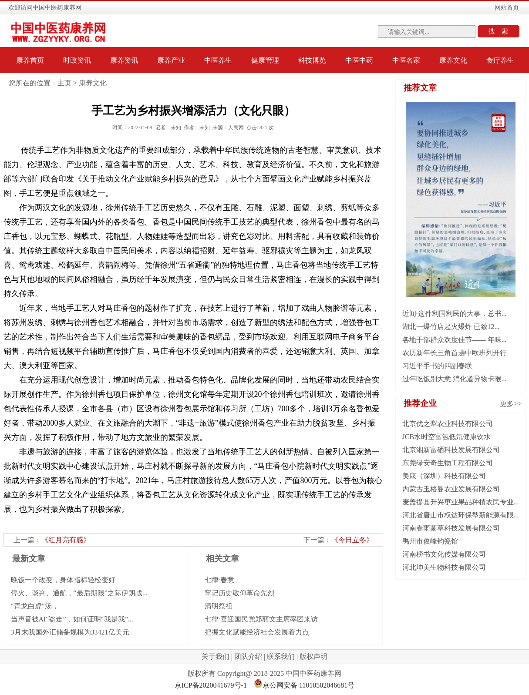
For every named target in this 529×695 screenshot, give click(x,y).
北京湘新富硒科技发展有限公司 (451, 449)
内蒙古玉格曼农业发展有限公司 (451, 489)
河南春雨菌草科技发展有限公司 (451, 528)
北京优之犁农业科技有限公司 (447, 423)
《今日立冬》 (352, 540)
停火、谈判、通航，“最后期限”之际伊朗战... (79, 593)
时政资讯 (77, 60)
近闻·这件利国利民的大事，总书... (454, 313)
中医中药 (359, 60)
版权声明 (313, 656)
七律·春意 (219, 580)
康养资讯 (124, 60)
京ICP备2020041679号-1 (211, 685)
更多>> (511, 403)
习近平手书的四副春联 (437, 365)
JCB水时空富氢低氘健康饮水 (446, 436)
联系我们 (281, 656)
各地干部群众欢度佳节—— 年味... (454, 339)
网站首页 (507, 7)
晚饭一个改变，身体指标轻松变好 (63, 580)
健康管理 (265, 60)
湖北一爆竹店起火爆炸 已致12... (451, 326)
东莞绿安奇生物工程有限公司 (447, 463)
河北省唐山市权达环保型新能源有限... (460, 515)
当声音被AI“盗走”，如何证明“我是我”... (72, 619)
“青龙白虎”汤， (35, 606)
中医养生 (218, 60)
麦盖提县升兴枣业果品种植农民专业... (460, 502)
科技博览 (312, 60)
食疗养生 (500, 60)
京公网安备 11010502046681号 (304, 685)
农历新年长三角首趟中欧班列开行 (454, 352)
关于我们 (215, 656)
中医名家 (406, 60)
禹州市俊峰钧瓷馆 (430, 541)
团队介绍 (248, 656)
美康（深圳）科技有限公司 (444, 476)
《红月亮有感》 (65, 540)
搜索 (502, 31)
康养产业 (171, 60)
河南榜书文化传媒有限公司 (444, 554)
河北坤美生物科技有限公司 (444, 567)
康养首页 (30, 60)
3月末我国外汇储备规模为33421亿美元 (70, 632)
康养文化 (453, 60)
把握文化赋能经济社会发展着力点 (257, 632)
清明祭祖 (218, 606)
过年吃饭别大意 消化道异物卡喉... (454, 379)
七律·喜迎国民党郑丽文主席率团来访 (261, 619)
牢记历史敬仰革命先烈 (239, 593)
